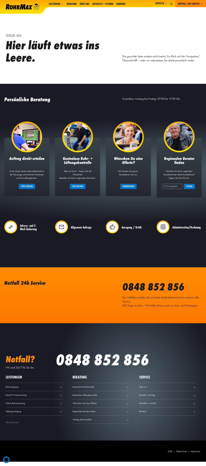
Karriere (120, 4)
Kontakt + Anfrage (167, 400)
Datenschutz (181, 455)
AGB (170, 455)
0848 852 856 (158, 289)
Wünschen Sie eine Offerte (101, 408)
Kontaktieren (128, 189)
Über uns (84, 4)
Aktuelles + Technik (102, 4)
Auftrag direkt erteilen (101, 424)
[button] (6, 459)
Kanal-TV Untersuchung (34, 400)
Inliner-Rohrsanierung (34, 408)
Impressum (195, 455)
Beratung (72, 4)
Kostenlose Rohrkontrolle (101, 392)
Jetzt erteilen (27, 189)
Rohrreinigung (34, 392)
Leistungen (56, 4)
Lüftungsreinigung (34, 416)
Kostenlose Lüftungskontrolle (101, 400)
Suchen (189, 189)
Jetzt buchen (77, 189)
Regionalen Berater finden (101, 416)
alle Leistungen (12, 426)
